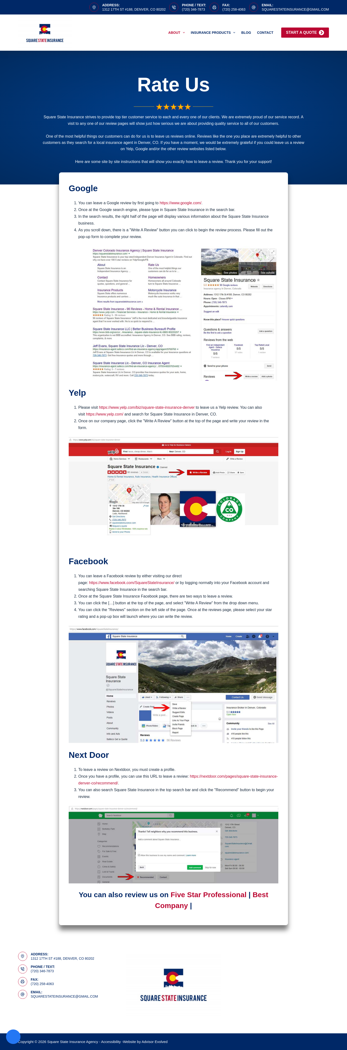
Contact (265, 33)
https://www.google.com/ (180, 203)
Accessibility (111, 1042)
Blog (246, 33)
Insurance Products (214, 32)
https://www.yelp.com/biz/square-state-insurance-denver (147, 407)
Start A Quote (305, 32)
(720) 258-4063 (234, 9)
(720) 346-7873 (193, 9)
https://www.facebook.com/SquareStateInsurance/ (131, 583)
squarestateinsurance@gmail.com (295, 9)
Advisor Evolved (155, 1042)
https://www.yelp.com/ (104, 414)
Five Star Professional (209, 895)
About (177, 32)
